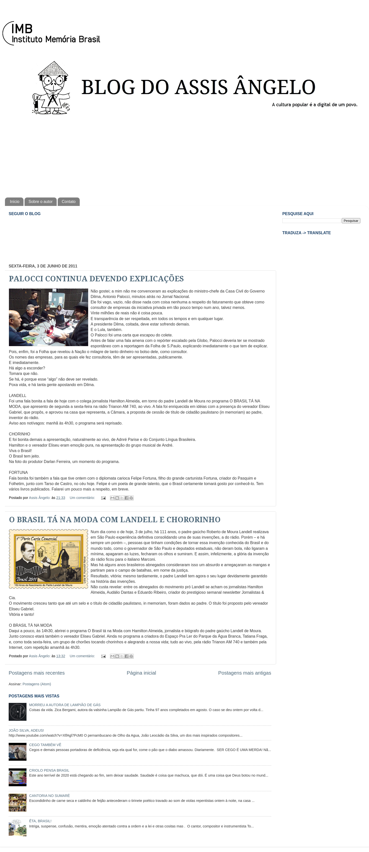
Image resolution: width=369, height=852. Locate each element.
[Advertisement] (184, 155)
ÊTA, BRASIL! (40, 821)
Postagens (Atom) (37, 684)
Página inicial (141, 673)
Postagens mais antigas (244, 673)
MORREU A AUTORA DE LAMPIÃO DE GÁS (65, 705)
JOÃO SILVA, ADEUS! (26, 730)
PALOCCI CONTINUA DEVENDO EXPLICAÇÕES (96, 278)
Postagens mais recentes (37, 673)
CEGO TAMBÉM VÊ (45, 745)
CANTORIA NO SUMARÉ (49, 796)
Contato (69, 201)
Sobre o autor (40, 201)
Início (14, 201)
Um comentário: (83, 498)
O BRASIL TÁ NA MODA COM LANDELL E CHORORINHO (115, 519)
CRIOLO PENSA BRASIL (49, 770)
